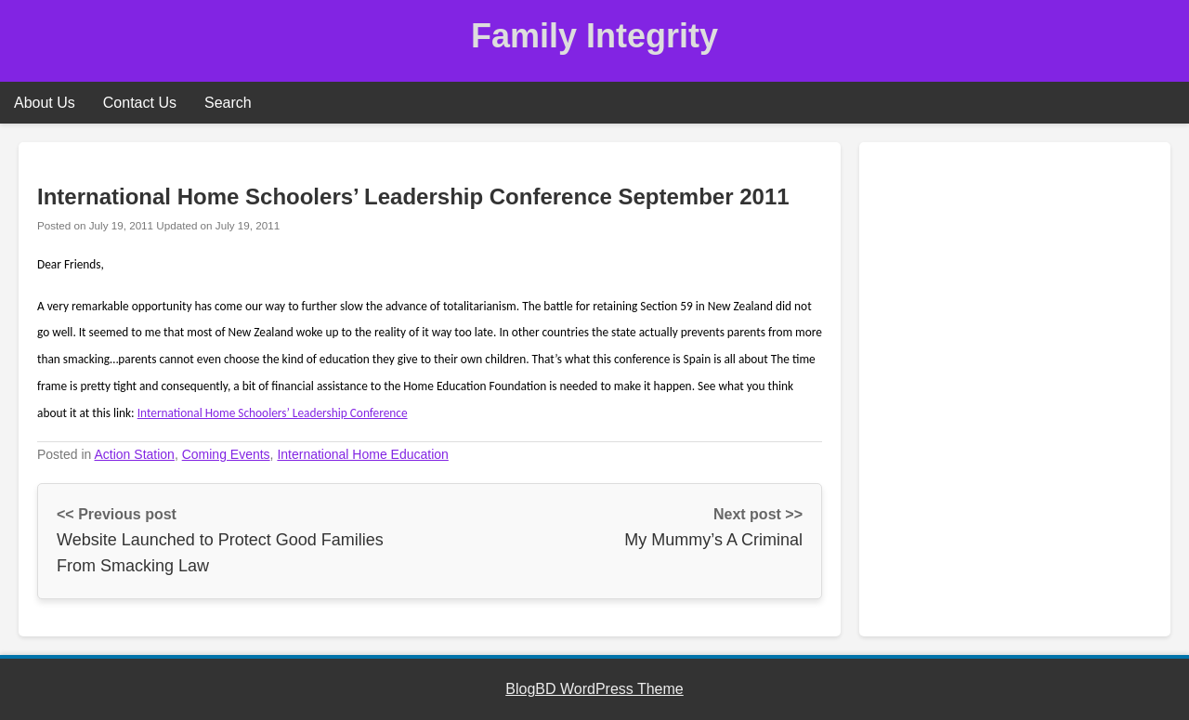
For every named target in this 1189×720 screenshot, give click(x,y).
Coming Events (226, 454)
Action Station (135, 454)
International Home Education (362, 454)
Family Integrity (594, 36)
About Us (44, 103)
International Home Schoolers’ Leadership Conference (272, 413)
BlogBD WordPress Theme (594, 689)
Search (228, 103)
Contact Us (139, 103)
